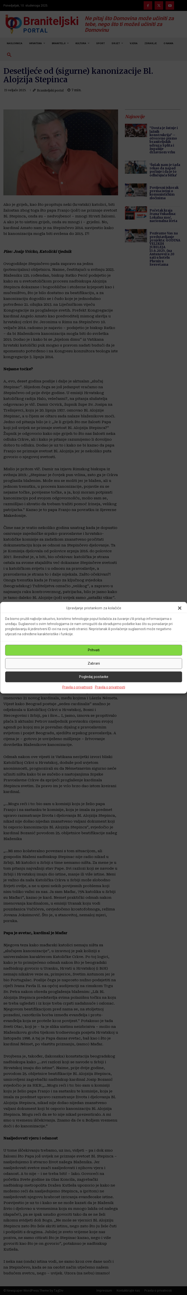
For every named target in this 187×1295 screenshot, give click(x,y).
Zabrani (94, 663)
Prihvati (94, 650)
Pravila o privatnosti (77, 687)
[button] (179, 608)
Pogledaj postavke (93, 677)
